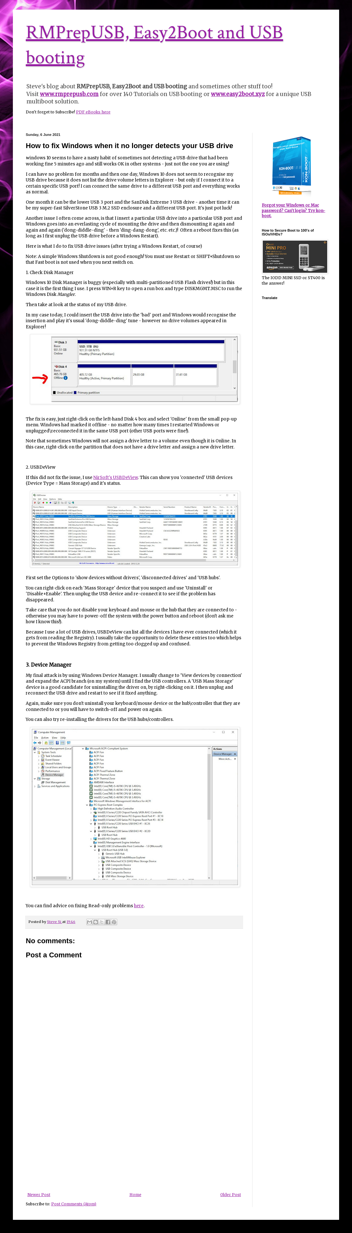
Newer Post (38, 1194)
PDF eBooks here (93, 112)
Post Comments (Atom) (73, 1204)
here (139, 906)
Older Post (230, 1194)
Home (135, 1194)
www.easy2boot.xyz (238, 94)
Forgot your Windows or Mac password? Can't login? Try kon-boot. (293, 210)
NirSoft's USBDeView (115, 477)
